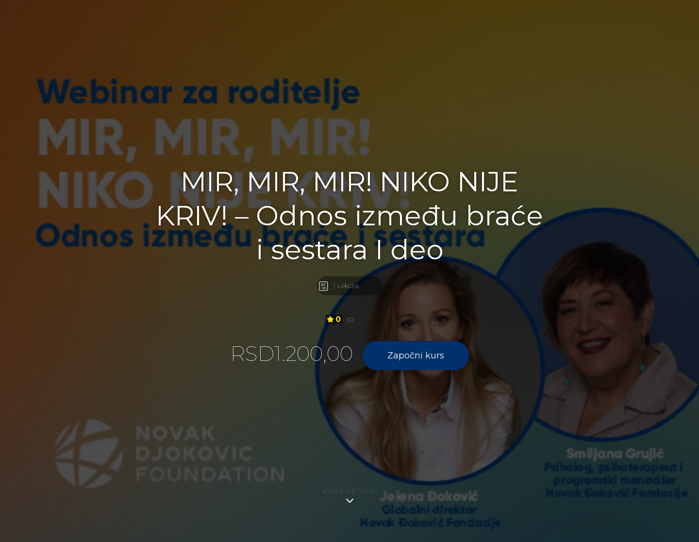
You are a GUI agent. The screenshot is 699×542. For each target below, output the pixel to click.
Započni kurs (415, 355)
